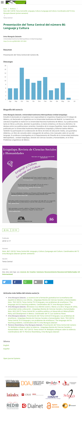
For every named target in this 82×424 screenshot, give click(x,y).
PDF (15, 230)
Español (6, 349)
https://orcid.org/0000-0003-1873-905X (14, 41)
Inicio (5, 9)
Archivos (13, 9)
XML (7, 230)
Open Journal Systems (11, 358)
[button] (6, 282)
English (6, 345)
